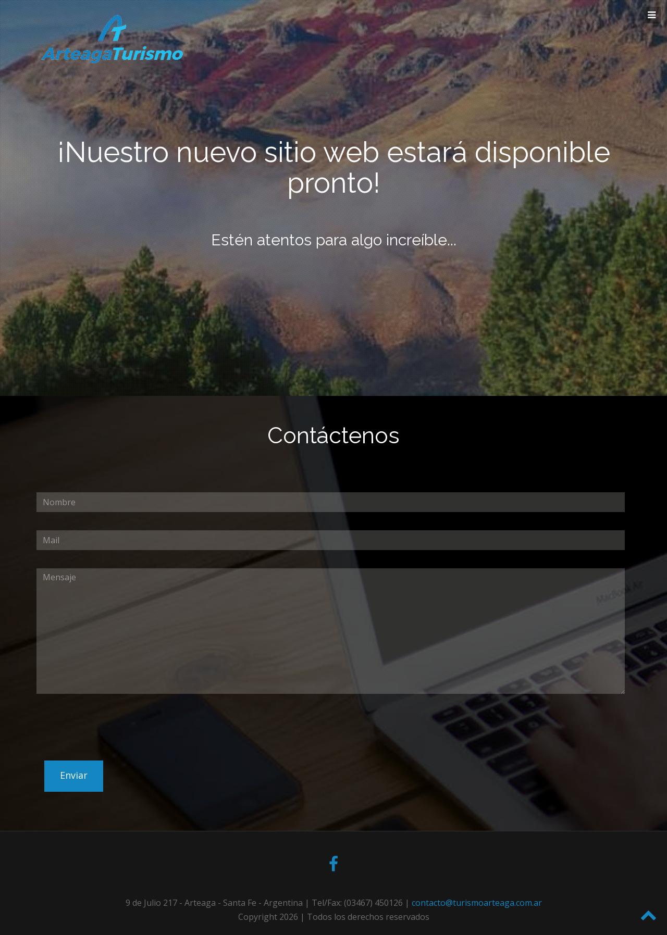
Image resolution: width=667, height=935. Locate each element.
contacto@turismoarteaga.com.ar (477, 902)
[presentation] (115, 751)
